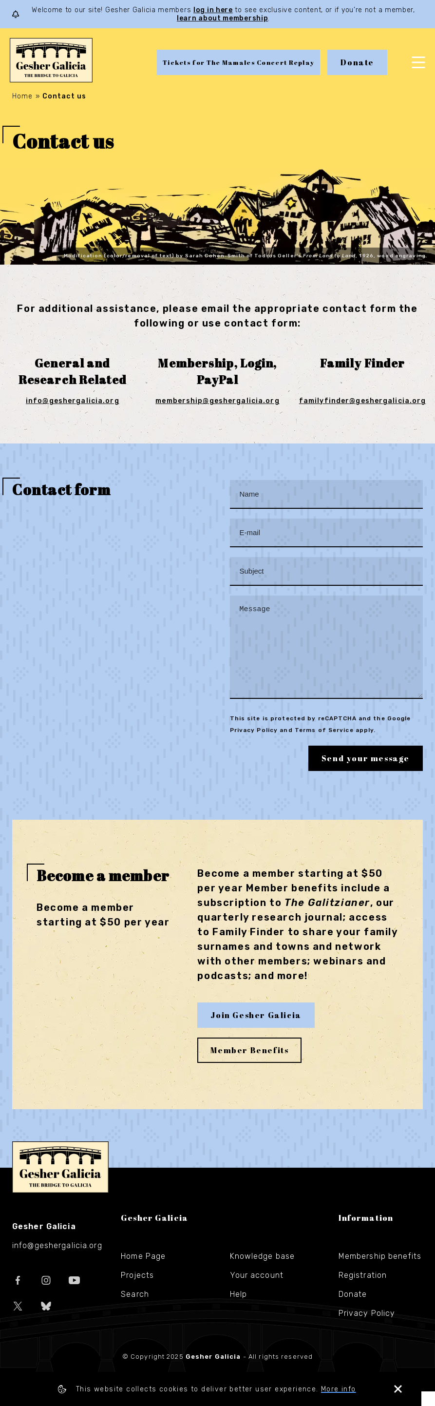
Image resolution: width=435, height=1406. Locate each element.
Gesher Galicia (60, 1182)
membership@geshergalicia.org (217, 401)
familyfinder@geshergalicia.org (362, 401)
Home (22, 96)
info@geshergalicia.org (72, 401)
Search (135, 1308)
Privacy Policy (254, 744)
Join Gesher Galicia (255, 1029)
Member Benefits (249, 1064)
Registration (363, 1289)
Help (238, 1308)
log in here (213, 10)
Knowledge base (262, 1270)
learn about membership (222, 18)
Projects (137, 1289)
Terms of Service (324, 744)
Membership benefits (380, 1270)
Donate (357, 62)
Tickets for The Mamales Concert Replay (238, 62)
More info (345, 1389)
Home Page (143, 1270)
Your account (257, 1289)
